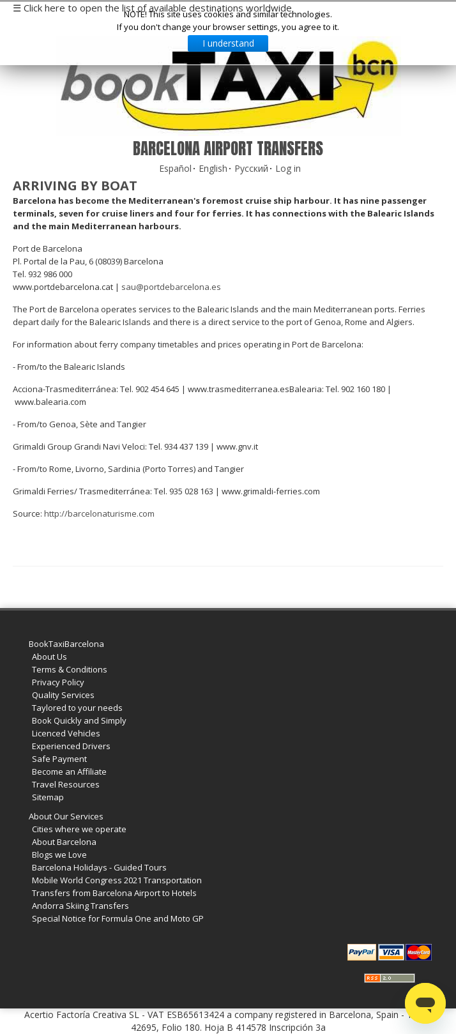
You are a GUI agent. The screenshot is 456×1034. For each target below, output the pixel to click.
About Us (49, 656)
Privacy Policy (58, 682)
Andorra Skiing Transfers (80, 905)
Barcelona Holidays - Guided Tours (99, 867)
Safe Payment (59, 758)
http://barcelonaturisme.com (99, 513)
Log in (288, 168)
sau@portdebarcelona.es (171, 287)
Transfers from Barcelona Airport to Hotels (114, 893)
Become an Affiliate (69, 771)
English (213, 168)
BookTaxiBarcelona (66, 644)
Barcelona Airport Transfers (228, 148)
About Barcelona (64, 842)
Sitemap (48, 797)
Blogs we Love (59, 854)
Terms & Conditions (69, 669)
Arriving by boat (75, 185)
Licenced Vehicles (66, 733)
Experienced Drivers (71, 746)
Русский (251, 168)
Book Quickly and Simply (79, 720)
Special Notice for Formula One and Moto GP (118, 918)
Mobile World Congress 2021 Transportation (117, 880)
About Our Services (66, 816)
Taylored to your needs (77, 707)
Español (175, 168)
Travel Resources (66, 784)
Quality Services (63, 695)
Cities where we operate (79, 829)
